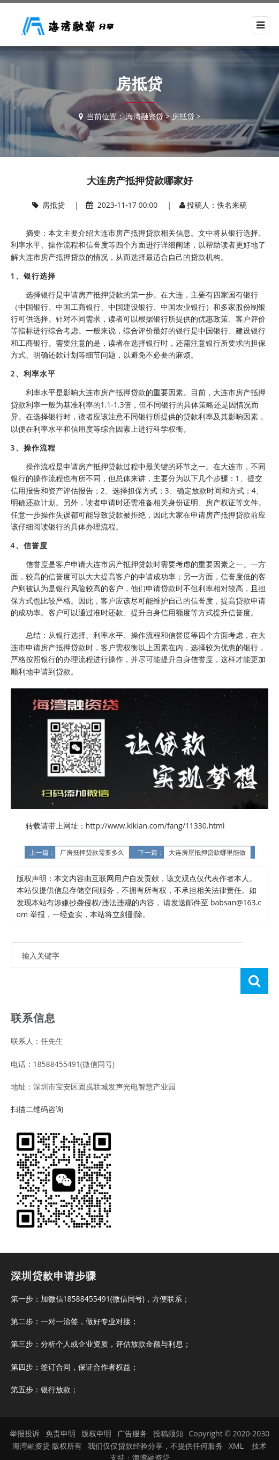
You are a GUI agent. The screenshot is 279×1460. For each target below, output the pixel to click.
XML (236, 1420)
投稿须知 (168, 1408)
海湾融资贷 (144, 116)
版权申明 (96, 1408)
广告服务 (132, 1408)
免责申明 (61, 1408)
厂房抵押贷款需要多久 (92, 852)
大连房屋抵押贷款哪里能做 (207, 852)
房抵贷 (183, 116)
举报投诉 (25, 1408)
